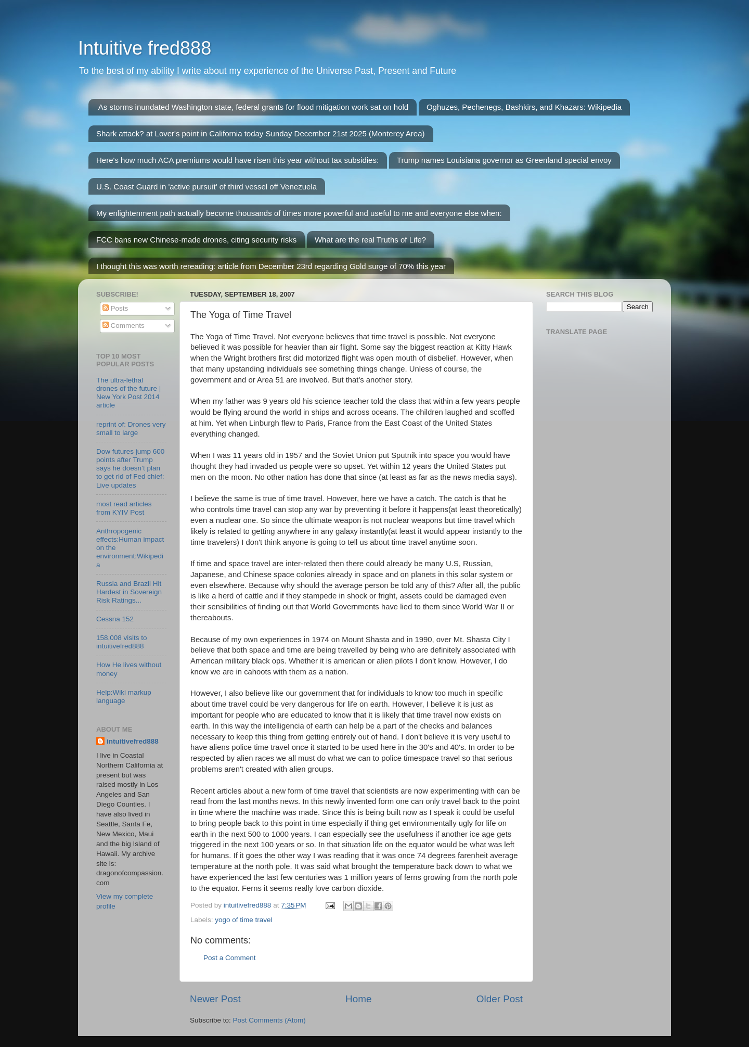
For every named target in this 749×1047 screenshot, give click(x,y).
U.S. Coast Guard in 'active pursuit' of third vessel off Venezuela (206, 186)
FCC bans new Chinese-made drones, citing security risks (196, 239)
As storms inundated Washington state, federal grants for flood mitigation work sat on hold (253, 107)
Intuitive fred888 (144, 48)
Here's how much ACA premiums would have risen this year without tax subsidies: (237, 160)
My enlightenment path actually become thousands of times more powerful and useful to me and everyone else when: (299, 213)
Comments (123, 325)
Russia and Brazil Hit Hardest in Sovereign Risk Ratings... (129, 592)
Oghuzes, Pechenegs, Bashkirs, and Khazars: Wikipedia (524, 107)
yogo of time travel (243, 920)
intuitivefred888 (133, 741)
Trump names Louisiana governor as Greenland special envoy (504, 160)
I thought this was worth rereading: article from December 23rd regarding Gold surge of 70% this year (271, 266)
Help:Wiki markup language (123, 696)
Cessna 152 (115, 619)
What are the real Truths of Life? (370, 239)
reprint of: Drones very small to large (131, 428)
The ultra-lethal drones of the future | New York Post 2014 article (128, 393)
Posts (115, 308)
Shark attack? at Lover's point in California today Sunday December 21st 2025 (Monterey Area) (260, 133)
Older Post (499, 998)
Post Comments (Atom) (269, 1020)
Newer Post (215, 998)
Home (358, 998)
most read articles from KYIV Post (124, 508)
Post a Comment (229, 958)
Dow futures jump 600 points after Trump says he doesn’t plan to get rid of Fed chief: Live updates (130, 468)
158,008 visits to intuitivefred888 (121, 642)
